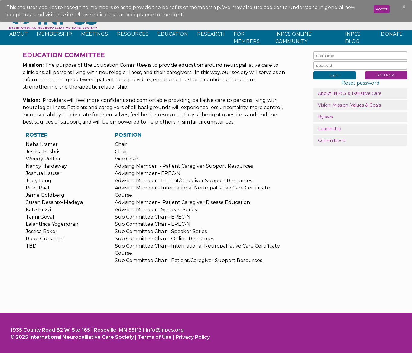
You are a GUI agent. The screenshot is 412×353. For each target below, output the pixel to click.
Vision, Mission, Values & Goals (349, 105)
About (18, 34)
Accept (381, 9)
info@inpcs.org (165, 330)
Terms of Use (155, 337)
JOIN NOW (386, 75)
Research (211, 34)
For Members (247, 37)
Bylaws (325, 117)
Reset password (361, 83)
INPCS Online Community (293, 37)
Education (172, 34)
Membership (54, 34)
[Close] (404, 7)
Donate (392, 34)
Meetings (94, 34)
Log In (335, 75)
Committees (331, 140)
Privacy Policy (193, 337)
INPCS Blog (353, 37)
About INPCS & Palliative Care (349, 93)
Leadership (329, 128)
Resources (132, 34)
